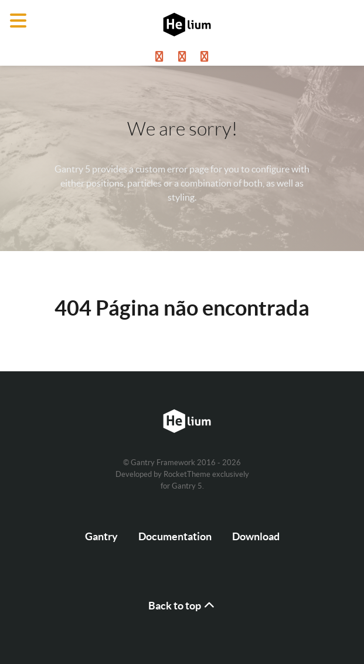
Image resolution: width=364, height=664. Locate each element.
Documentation (175, 536)
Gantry (101, 536)
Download (256, 536)
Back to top (182, 605)
